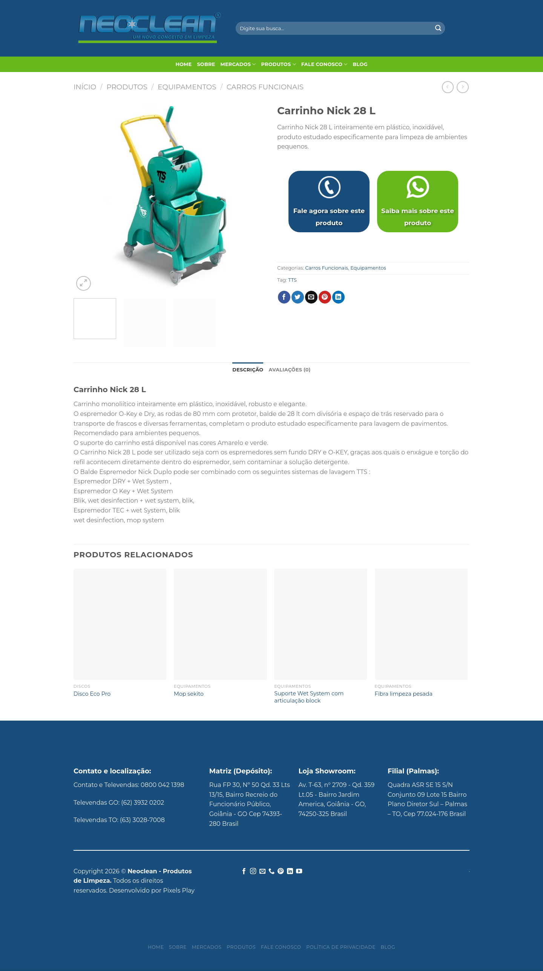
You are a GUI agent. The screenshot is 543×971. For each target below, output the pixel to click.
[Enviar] (438, 28)
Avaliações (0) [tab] (289, 370)
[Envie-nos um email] (262, 871)
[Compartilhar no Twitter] (297, 297)
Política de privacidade (341, 947)
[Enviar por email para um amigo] (311, 297)
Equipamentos (187, 87)
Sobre (206, 64)
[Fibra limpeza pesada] (421, 624)
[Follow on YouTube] (299, 871)
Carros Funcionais (265, 87)
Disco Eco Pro (92, 693)
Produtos (278, 64)
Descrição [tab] (247, 370)
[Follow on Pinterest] (281, 871)
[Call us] (271, 871)
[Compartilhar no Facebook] (284, 297)
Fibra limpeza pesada (404, 693)
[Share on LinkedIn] (338, 297)
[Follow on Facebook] (244, 871)
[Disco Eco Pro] (120, 624)
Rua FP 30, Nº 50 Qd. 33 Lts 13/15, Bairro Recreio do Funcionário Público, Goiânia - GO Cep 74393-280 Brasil (249, 804)
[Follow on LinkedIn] (290, 871)
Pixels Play (179, 890)
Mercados (238, 64)
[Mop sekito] (220, 624)
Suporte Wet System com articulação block (309, 697)
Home (183, 64)
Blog (360, 64)
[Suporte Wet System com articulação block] (320, 624)
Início (85, 87)
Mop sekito (189, 693)
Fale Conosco (324, 64)
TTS (292, 280)
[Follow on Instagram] (253, 871)
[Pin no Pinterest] (325, 297)
